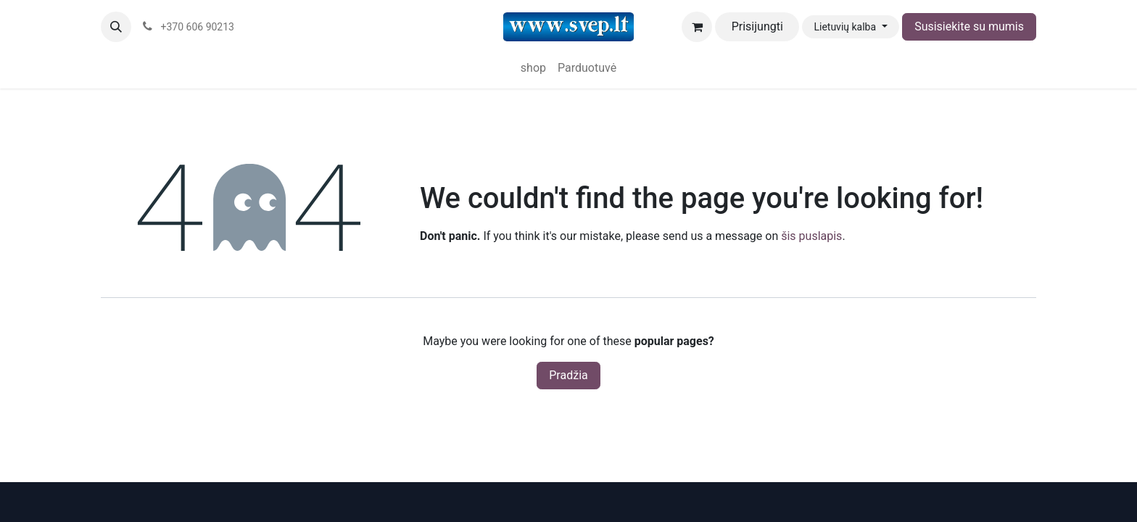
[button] (116, 27)
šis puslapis (811, 236)
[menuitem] (533, 68)
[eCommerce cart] (697, 27)
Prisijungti (757, 26)
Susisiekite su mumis (969, 26)
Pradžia (568, 375)
